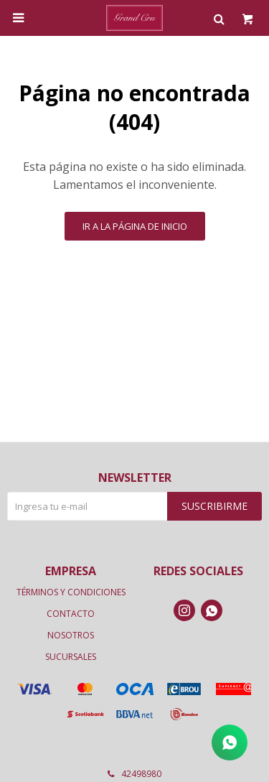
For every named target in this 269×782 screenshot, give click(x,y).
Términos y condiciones (71, 592)
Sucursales (70, 657)
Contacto (71, 614)
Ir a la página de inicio (134, 226)
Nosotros (70, 635)
